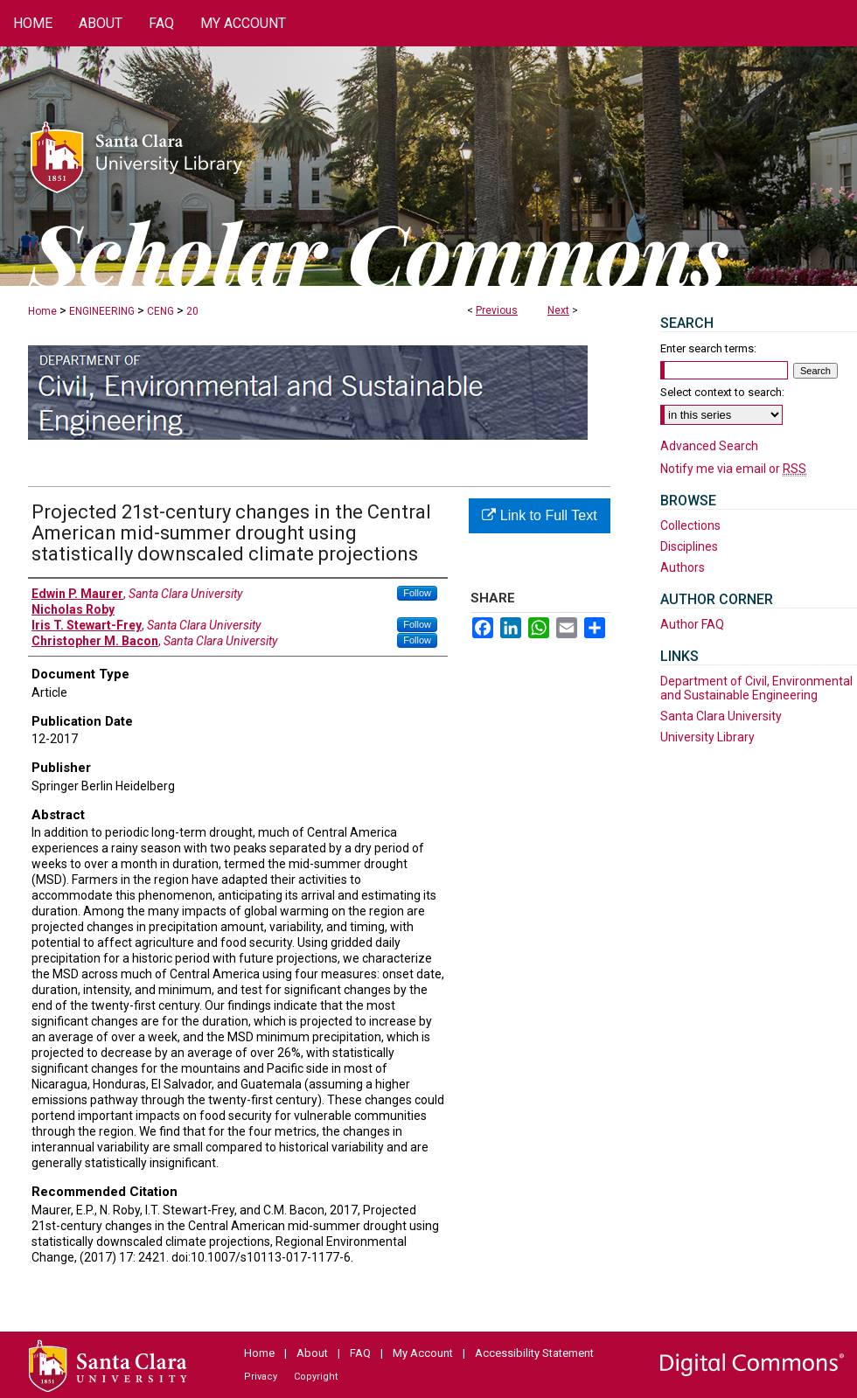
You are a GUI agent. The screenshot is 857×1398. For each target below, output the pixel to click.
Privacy (260, 1376)
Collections (690, 525)
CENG (160, 311)
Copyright (316, 1376)
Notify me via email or (733, 469)
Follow (417, 593)
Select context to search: (722, 392)
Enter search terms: (708, 348)
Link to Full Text (539, 515)
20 (192, 311)
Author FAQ (692, 624)
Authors (682, 567)
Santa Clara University (721, 716)
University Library (707, 737)
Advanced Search (709, 446)
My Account (423, 1353)
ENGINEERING (102, 311)
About (312, 1353)
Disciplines (689, 546)
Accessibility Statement (534, 1353)
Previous (497, 310)
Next (558, 310)
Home (42, 311)
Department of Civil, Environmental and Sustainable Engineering (756, 688)
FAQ (360, 1353)
